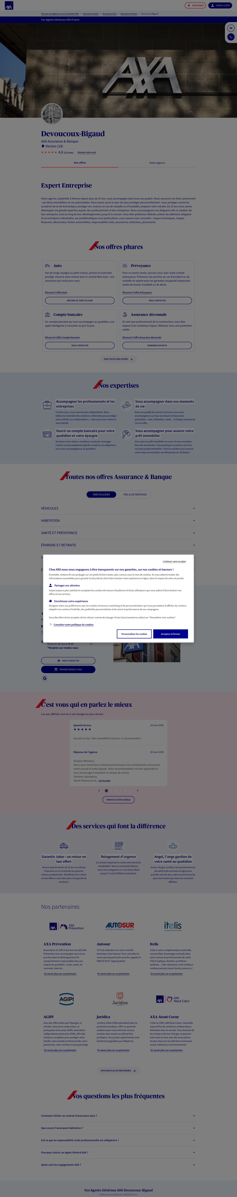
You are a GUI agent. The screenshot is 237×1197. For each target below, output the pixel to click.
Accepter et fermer (170, 633)
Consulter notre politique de (73, 624)
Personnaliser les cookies (134, 633)
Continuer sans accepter (174, 561)
